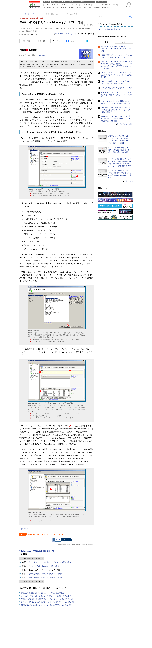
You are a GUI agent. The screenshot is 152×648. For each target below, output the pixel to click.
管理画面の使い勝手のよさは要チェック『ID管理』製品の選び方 (43, 593)
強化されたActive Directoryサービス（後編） (45, 566)
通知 (44, 41)
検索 (130, 16)
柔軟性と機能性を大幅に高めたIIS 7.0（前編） (46, 578)
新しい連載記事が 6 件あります (33, 558)
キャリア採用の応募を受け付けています (112, 29)
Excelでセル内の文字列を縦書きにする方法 (116, 88)
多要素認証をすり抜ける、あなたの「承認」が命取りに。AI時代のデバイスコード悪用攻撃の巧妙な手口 (116, 118)
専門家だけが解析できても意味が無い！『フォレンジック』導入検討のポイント (48, 599)
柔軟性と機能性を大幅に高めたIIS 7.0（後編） (46, 574)
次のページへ (66, 540)
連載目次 (42, 56)
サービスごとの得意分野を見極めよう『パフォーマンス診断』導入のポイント (47, 596)
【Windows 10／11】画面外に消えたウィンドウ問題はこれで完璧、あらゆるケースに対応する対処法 (116, 110)
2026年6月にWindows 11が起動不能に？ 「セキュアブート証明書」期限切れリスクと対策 (116, 49)
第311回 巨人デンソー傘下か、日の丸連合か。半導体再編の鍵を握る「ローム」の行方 (116, 95)
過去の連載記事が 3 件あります (33, 581)
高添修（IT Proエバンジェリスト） (65, 34)
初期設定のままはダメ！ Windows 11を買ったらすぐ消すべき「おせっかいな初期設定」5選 (116, 75)
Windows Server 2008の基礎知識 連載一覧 (36, 551)
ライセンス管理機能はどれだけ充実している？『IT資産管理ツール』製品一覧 (47, 602)
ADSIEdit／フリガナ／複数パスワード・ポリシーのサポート (47, 534)
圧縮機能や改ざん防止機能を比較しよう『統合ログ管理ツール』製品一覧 (46, 605)
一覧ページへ (128, 181)
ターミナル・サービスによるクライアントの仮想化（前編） (51, 562)
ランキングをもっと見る (125, 124)
